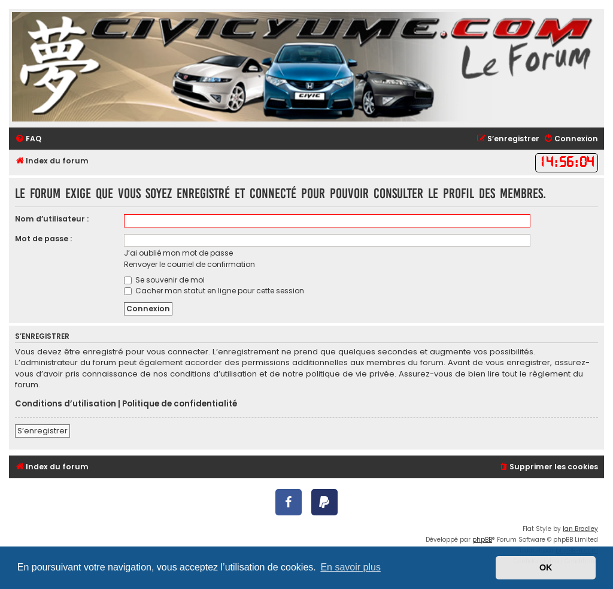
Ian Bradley (580, 528)
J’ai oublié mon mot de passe (178, 252)
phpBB (482, 539)
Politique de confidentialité (179, 404)
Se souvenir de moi (164, 280)
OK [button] (546, 567)
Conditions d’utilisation (65, 404)
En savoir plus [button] (350, 567)
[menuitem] (28, 139)
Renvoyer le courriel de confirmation (189, 264)
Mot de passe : (43, 238)
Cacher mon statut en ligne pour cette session (214, 291)
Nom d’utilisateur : (52, 219)
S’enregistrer (42, 430)
